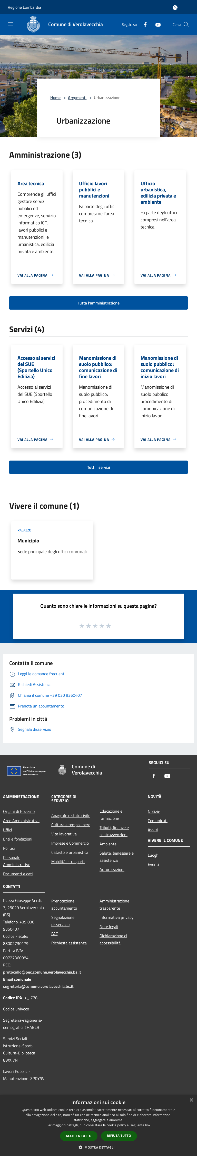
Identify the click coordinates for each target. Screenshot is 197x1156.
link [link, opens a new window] (148, 1125)
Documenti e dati (18, 874)
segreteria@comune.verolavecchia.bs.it (38, 986)
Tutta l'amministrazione (99, 303)
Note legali (109, 926)
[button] (98, 1147)
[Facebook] (143, 24)
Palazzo (24, 530)
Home (55, 97)
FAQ (54, 934)
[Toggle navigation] (10, 24)
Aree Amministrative (21, 820)
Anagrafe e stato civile (70, 815)
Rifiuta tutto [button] (119, 1135)
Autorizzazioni (112, 869)
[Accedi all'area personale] (175, 8)
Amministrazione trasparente (114, 904)
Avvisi (153, 830)
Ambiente (108, 844)
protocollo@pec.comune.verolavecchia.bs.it (42, 972)
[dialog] (98, 1125)
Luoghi (154, 855)
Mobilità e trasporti (68, 861)
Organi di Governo (19, 811)
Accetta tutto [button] (79, 1136)
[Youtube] (156, 24)
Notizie (154, 811)
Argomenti (77, 97)
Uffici (7, 830)
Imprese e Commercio (70, 843)
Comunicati (158, 820)
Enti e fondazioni (17, 839)
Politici (9, 848)
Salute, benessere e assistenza (117, 856)
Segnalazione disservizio (62, 921)
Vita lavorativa (64, 834)
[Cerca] (186, 24)
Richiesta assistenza (69, 943)
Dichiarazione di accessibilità (113, 939)
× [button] (191, 1100)
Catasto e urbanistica (69, 852)
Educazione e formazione (111, 814)
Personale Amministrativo (16, 861)
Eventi (153, 864)
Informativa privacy (116, 917)
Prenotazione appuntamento (64, 904)
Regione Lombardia (24, 7)
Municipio (28, 540)
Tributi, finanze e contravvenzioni (114, 831)
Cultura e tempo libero (70, 825)
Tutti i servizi (98, 467)
